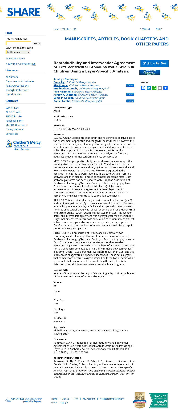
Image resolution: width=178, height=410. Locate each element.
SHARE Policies (14, 116)
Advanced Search (15, 58)
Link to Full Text (154, 63)
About (65, 398)
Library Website (14, 129)
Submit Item (12, 107)
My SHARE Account (16, 125)
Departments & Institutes (20, 81)
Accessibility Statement (112, 398)
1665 (74, 29)
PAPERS (65, 29)
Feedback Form (14, 120)
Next (158, 28)
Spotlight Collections (17, 90)
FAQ (76, 398)
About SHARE (13, 112)
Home (56, 29)
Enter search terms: (16, 39)
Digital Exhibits (14, 94)
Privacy (54, 402)
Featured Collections (17, 85)
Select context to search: (19, 47)
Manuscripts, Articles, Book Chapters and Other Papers (117, 41)
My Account (89, 398)
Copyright (64, 402)
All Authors (12, 77)
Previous (145, 28)
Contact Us (12, 133)
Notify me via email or (21, 63)
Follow (130, 85)
